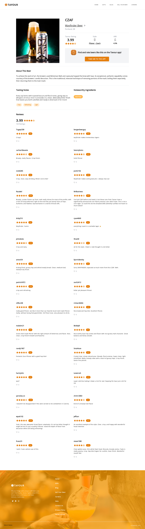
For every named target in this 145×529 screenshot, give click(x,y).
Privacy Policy (60, 510)
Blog (111, 4)
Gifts (104, 4)
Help (57, 501)
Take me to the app (97, 59)
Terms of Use (60, 514)
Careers (134, 4)
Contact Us (59, 506)
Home (96, 4)
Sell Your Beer (122, 4)
